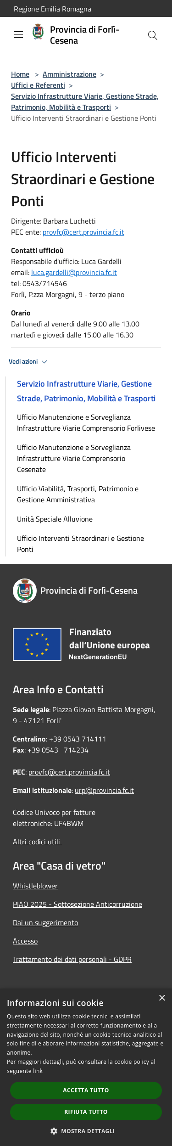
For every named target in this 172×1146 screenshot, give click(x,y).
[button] (86, 1130)
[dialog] (86, 1067)
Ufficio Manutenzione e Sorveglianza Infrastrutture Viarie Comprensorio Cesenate (74, 458)
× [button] (161, 998)
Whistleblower (35, 885)
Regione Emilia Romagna (52, 8)
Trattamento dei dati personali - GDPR (72, 959)
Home (20, 73)
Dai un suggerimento (45, 922)
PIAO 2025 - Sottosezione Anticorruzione (77, 904)
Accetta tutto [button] (86, 1090)
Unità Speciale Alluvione (55, 518)
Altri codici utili (37, 841)
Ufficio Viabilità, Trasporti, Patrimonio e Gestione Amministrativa (78, 494)
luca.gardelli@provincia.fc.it (74, 272)
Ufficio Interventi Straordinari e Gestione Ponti (80, 544)
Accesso (25, 940)
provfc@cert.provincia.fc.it (83, 231)
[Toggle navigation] (18, 34)
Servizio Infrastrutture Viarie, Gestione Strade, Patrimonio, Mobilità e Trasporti (85, 101)
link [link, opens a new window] (38, 1071)
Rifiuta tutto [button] (86, 1112)
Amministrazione (69, 73)
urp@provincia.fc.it (104, 790)
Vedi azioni (29, 361)
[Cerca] (152, 35)
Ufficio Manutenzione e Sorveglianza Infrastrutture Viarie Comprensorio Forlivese (86, 422)
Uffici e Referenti (38, 84)
